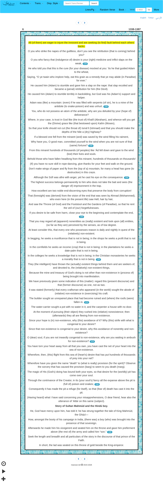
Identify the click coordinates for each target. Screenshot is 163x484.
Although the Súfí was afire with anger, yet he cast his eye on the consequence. (78, 177)
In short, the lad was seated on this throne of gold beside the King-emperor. (81, 445)
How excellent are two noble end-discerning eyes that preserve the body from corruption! (82, 190)
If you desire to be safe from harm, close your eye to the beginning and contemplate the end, (81, 212)
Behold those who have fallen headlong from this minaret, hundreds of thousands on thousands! (81, 158)
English (143, 18)
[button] (25, 3)
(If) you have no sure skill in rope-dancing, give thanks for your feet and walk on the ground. (81, 163)
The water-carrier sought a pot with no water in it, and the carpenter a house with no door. (81, 306)
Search (94, 3)
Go (149, 10)
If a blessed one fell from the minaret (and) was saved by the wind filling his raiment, (81, 136)
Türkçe (151, 18)
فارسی (158, 17)
